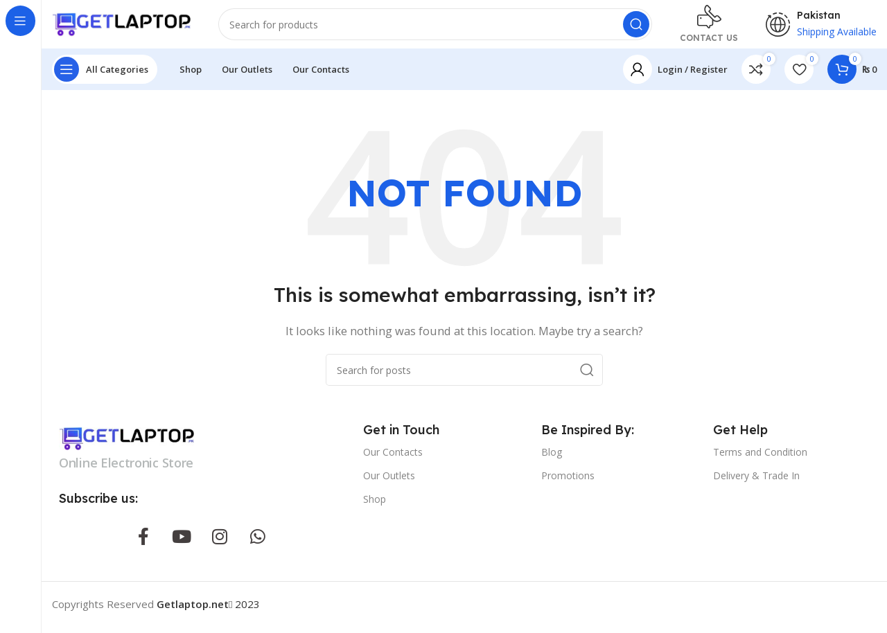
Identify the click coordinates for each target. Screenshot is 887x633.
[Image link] (126, 444)
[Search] (435, 28)
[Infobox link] (709, 28)
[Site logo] (121, 26)
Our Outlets (389, 482)
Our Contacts (393, 458)
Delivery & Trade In (756, 482)
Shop (374, 505)
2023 (208, 611)
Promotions (568, 482)
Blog (551, 458)
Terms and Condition (760, 458)
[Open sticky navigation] (104, 76)
